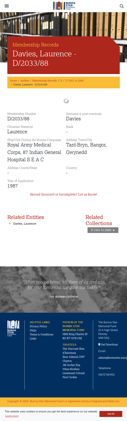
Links (33, 338)
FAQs (33, 330)
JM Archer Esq (71, 365)
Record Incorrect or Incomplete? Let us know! (63, 194)
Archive (24, 80)
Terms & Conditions (41, 334)
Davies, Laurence (24, 223)
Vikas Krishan (71, 369)
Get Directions (108, 344)
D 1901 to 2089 (74, 80)
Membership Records (44, 80)
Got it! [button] (111, 413)
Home (13, 80)
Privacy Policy (38, 326)
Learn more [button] (12, 416)
